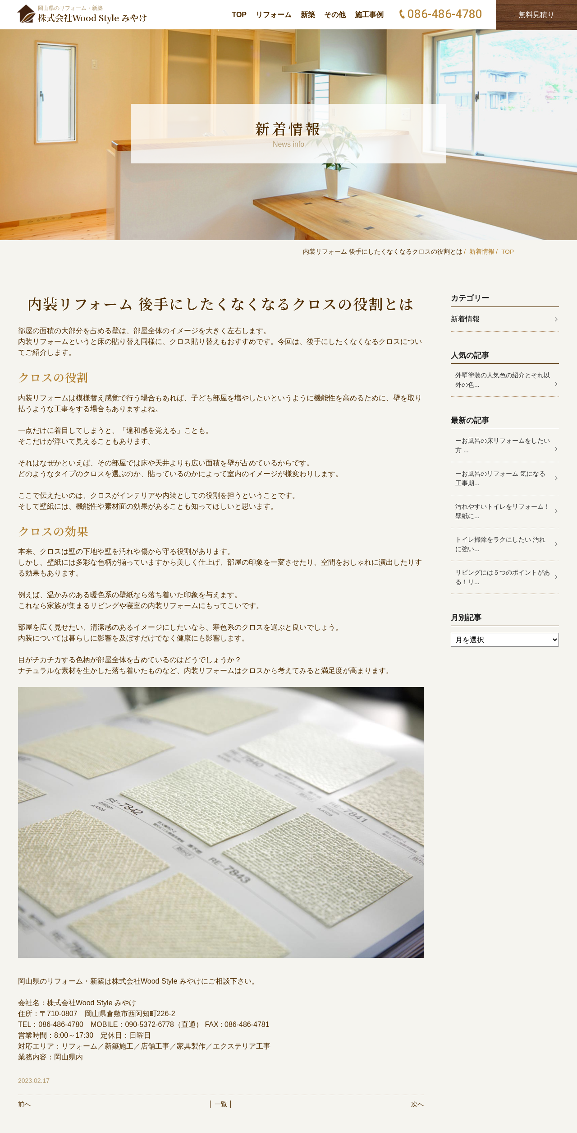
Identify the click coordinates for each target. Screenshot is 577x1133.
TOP (239, 15)
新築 (308, 15)
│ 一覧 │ (221, 1104)
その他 (335, 15)
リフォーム (274, 15)
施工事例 (369, 15)
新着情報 (481, 251)
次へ (417, 1104)
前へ (24, 1104)
